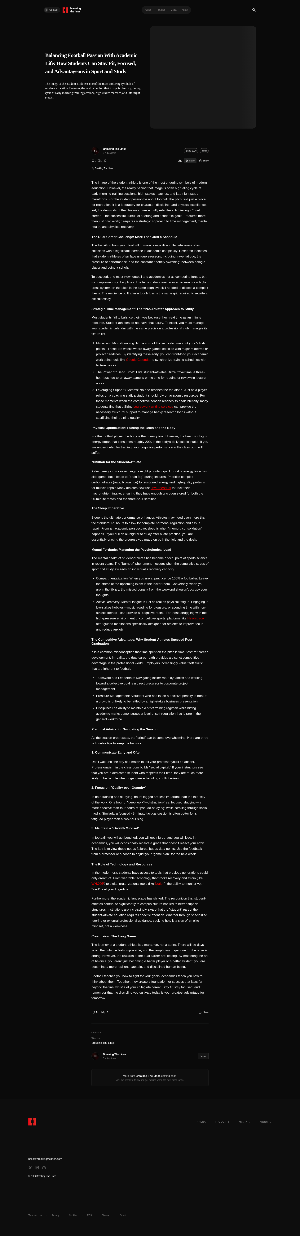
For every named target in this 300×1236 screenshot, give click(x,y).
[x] (30, 1168)
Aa (180, 160)
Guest (123, 1215)
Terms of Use (35, 1215)
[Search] (254, 10)
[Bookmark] (105, 160)
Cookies (73, 1215)
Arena (148, 10)
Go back (51, 10)
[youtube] (44, 1168)
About (185, 10)
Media (174, 10)
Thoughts (160, 10)
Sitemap (106, 1215)
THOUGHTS (222, 1121)
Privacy (55, 1215)
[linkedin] (37, 1168)
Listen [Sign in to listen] (190, 160)
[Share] (204, 160)
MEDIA (244, 1122)
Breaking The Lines (114, 148)
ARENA (201, 1121)
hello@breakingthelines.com (45, 1158)
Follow (203, 1056)
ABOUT (266, 1122)
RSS (89, 1215)
